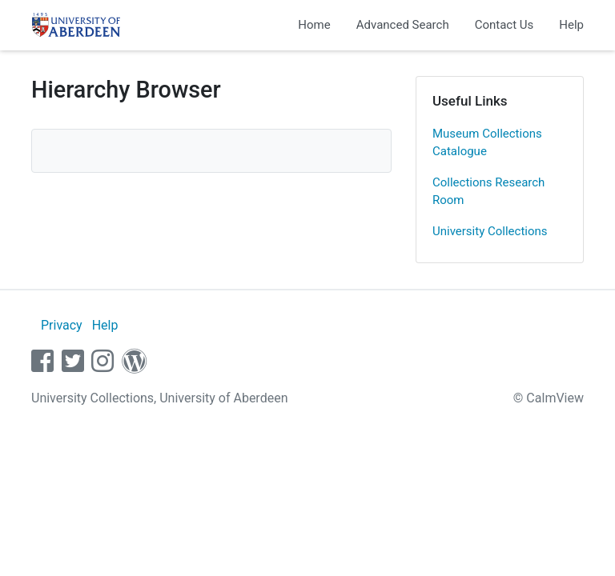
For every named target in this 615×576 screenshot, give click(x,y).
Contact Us (504, 25)
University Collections (490, 231)
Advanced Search (402, 25)
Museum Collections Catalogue (487, 142)
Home (314, 25)
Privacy (61, 325)
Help (571, 25)
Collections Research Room (488, 191)
